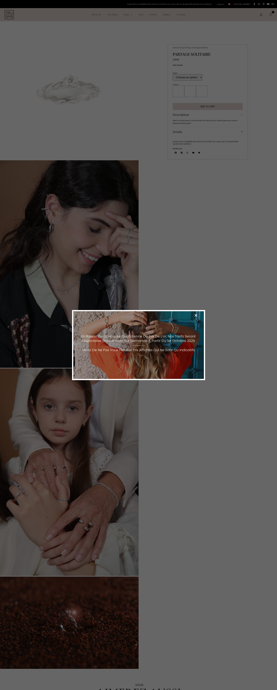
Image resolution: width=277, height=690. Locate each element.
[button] (196, 315)
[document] (138, 345)
